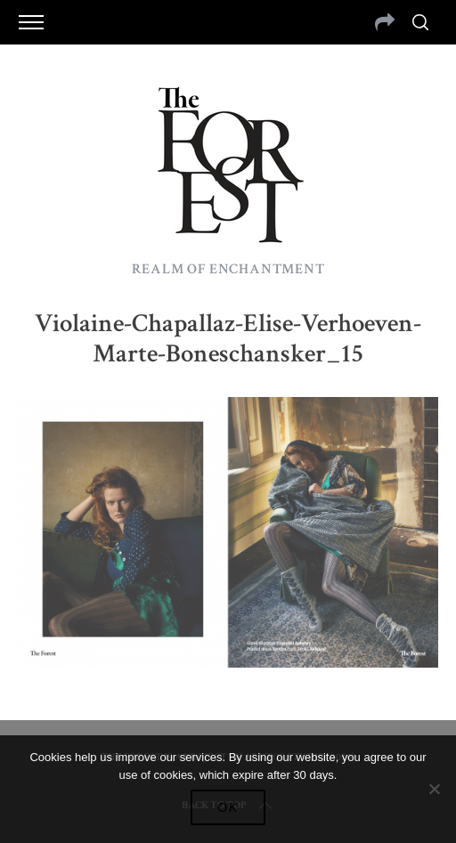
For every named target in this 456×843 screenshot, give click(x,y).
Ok (228, 807)
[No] (434, 789)
